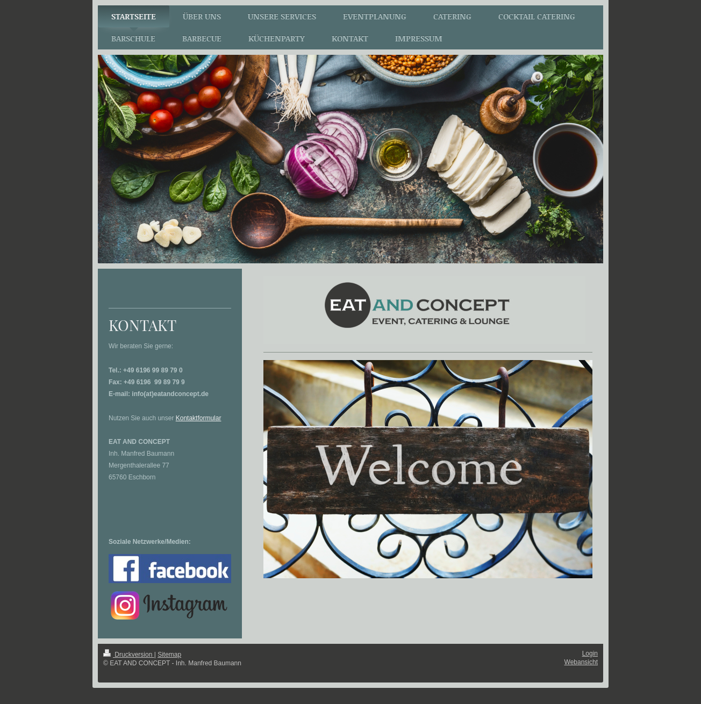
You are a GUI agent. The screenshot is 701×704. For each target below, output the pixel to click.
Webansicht (581, 662)
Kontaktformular (198, 418)
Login (590, 653)
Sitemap (169, 654)
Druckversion (128, 654)
